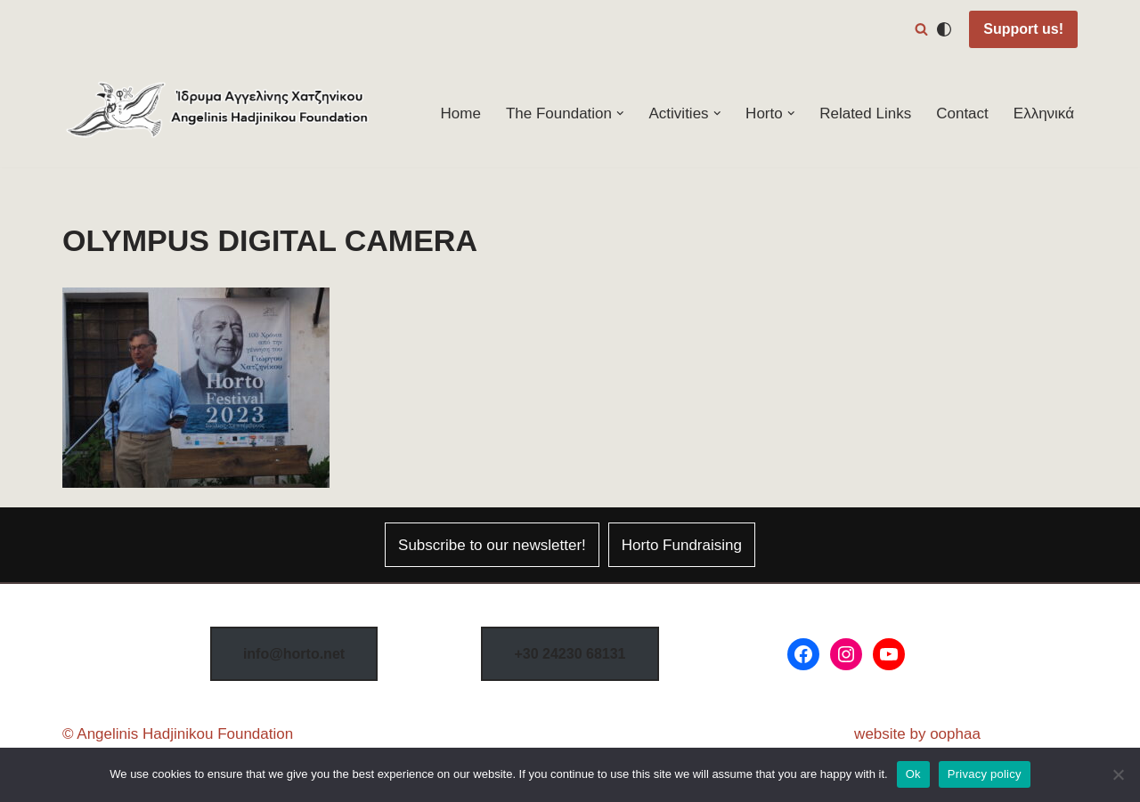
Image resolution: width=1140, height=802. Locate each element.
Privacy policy (985, 774)
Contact (962, 113)
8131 (569, 653)
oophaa (955, 733)
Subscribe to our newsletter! (492, 545)
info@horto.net (294, 653)
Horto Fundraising (682, 545)
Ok (913, 774)
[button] (620, 113)
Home (461, 113)
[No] (1118, 774)
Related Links (865, 113)
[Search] (921, 29)
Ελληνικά (1044, 113)
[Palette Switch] (944, 29)
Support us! (1023, 28)
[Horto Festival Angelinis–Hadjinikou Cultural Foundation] (218, 113)
